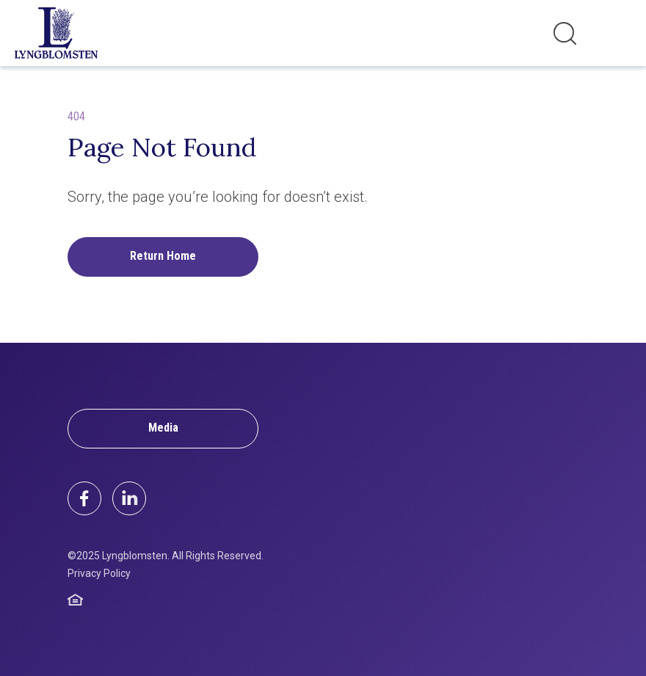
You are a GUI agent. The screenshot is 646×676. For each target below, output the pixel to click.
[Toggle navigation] (615, 33)
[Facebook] (84, 498)
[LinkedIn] (129, 498)
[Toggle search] (565, 33)
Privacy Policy (99, 573)
